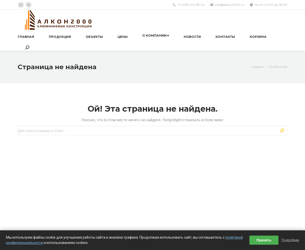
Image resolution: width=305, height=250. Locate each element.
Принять (263, 240)
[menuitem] (26, 37)
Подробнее (290, 240)
